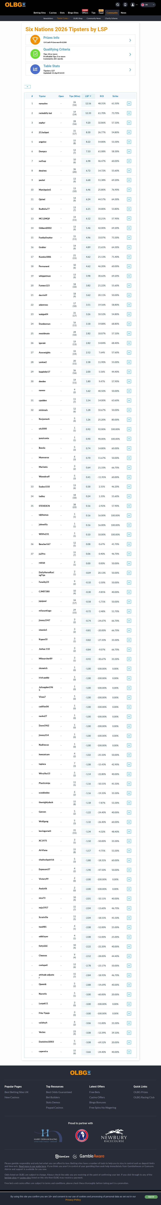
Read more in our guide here (32, 1166)
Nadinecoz (44, 744)
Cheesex (43, 955)
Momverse (44, 457)
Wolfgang (43, 821)
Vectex (42, 1032)
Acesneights (44, 352)
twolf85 (43, 927)
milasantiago (45, 610)
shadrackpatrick (46, 859)
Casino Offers (97, 1097)
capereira (43, 1051)
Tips (93, 12)
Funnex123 (44, 285)
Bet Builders (53, 1097)
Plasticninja (44, 783)
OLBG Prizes (141, 1092)
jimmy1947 (44, 620)
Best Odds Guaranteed (59, 1092)
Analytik (43, 888)
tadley (42, 496)
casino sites (25, 1177)
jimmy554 (44, 735)
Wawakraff (44, 476)
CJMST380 (44, 591)
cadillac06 (44, 706)
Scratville (43, 917)
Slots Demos (53, 1102)
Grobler (42, 247)
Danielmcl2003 (46, 1041)
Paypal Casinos (54, 1107)
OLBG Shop (77, 18)
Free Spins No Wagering (102, 1107)
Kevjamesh (44, 419)
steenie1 (43, 630)
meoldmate (44, 333)
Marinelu (43, 467)
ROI (102, 96)
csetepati (43, 965)
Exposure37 (44, 869)
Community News (94, 18)
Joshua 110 (44, 649)
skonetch (43, 668)
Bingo (73, 12)
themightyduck (46, 802)
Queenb (42, 984)
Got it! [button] (151, 1197)
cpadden (43, 400)
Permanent (44, 266)
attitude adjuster (46, 975)
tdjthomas (43, 515)
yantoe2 (43, 362)
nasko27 (43, 716)
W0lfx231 (44, 534)
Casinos (53, 12)
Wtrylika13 (44, 773)
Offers (85, 12)
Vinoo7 (42, 697)
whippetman (45, 276)
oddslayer (43, 936)
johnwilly (43, 524)
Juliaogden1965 (46, 688)
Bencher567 (44, 544)
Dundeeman (44, 324)
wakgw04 (43, 314)
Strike (115, 96)
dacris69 (43, 295)
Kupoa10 (43, 639)
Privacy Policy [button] (73, 1199)
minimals (43, 410)
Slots (62, 12)
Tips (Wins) (74, 96)
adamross (43, 304)
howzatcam (44, 754)
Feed (101, 12)
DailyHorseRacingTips (46, 573)
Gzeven (42, 811)
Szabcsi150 (44, 486)
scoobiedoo (44, 792)
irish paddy (44, 677)
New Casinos (12, 1097)
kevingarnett (45, 831)
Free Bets (94, 1092)
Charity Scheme (111, 18)
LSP (87, 96)
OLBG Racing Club (144, 1097)
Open (61, 96)
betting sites (11, 1177)
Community (112, 12)
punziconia (44, 438)
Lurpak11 (43, 1003)
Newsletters (48, 18)
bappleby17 (44, 371)
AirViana (43, 850)
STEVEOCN (44, 506)
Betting (40, 12)
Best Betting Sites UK (17, 1092)
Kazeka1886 (45, 257)
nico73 (42, 898)
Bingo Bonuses (97, 1102)
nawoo (42, 390)
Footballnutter (46, 237)
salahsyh (43, 1022)
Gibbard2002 (45, 228)
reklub (42, 562)
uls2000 (43, 428)
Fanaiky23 (44, 582)
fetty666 (43, 946)
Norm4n (43, 993)
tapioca (42, 764)
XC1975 (43, 840)
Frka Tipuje (44, 1013)
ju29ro (42, 553)
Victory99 (43, 879)
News (123, 12)
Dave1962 (44, 725)
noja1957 (43, 907)
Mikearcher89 (45, 658)
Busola (42, 448)
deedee (42, 381)
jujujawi (43, 601)
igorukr (42, 343)
